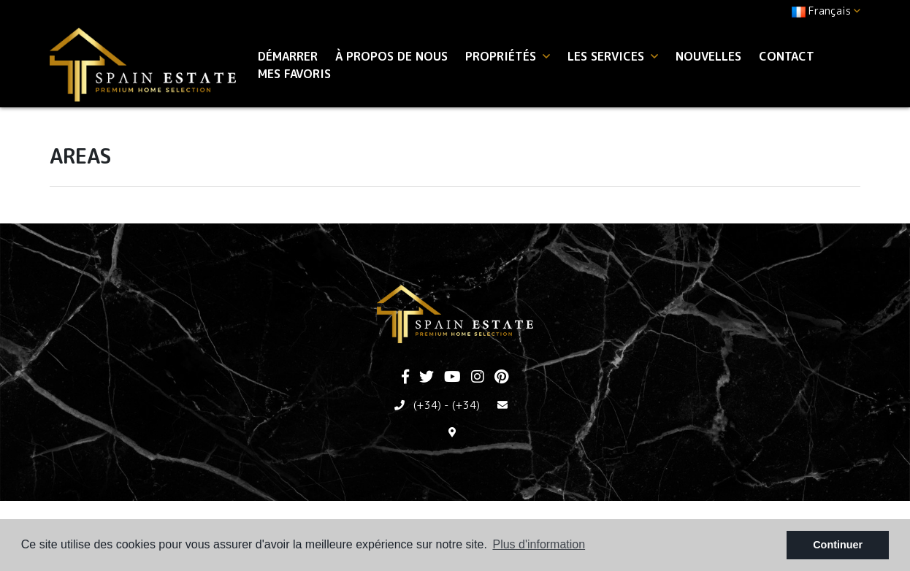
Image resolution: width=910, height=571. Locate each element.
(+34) (427, 405)
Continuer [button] (838, 545)
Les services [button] (612, 56)
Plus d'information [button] (538, 544)
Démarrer (288, 56)
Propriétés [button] (507, 56)
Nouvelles (708, 56)
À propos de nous (391, 56)
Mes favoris (294, 74)
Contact (786, 56)
